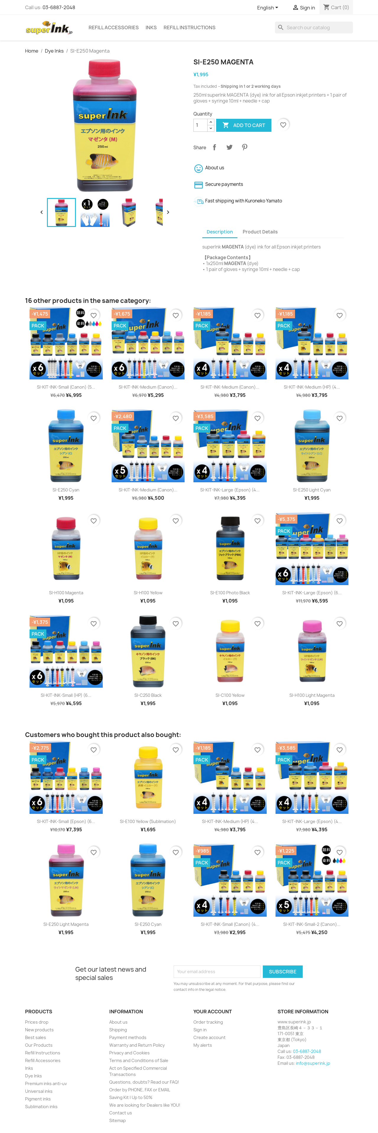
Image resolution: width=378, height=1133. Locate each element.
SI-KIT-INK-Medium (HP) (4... (312, 387)
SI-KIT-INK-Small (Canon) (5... (66, 387)
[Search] (314, 27)
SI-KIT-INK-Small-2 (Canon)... (311, 924)
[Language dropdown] (268, 8)
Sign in (200, 1030)
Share (214, 147)
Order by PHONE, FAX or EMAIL (139, 1090)
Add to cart (243, 125)
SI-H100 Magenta (66, 592)
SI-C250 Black (148, 695)
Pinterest (244, 147)
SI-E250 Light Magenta (66, 924)
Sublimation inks (41, 1106)
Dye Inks (33, 1076)
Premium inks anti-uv (46, 1083)
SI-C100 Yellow (230, 695)
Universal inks (39, 1091)
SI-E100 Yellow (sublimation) (148, 821)
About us (118, 1022)
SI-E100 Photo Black (230, 592)
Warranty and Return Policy (137, 1045)
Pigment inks (38, 1099)
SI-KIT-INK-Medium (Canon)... (148, 387)
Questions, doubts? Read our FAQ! (144, 1082)
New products (39, 1030)
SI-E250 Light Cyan (312, 490)
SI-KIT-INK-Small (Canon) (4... (230, 924)
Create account (209, 1037)
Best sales (35, 1037)
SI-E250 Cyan (66, 490)
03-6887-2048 (59, 7)
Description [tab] (220, 232)
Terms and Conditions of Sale (138, 1060)
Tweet (229, 147)
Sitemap (117, 1120)
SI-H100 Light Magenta (312, 695)
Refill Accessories (114, 27)
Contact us (120, 1113)
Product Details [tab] (260, 232)
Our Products (39, 1045)
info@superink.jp (313, 1063)
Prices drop (36, 1022)
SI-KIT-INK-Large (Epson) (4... (230, 490)
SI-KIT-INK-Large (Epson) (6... (312, 592)
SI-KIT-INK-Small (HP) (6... (66, 695)
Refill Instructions (190, 27)
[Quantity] (200, 125)
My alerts (202, 1045)
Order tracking (208, 1022)
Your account (212, 1011)
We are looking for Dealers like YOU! (144, 1105)
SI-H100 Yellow (148, 592)
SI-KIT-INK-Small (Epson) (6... (66, 821)
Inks (151, 27)
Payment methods (127, 1037)
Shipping (118, 1030)
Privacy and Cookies (129, 1053)
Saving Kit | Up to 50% (130, 1097)
